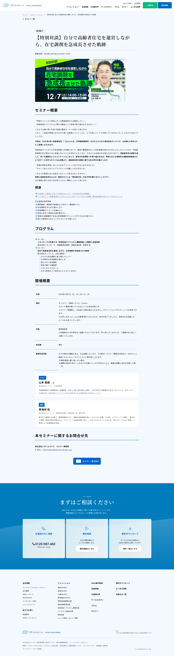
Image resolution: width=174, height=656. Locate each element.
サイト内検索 (37, 649)
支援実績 (85, 7)
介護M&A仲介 (62, 594)
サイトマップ (27, 649)
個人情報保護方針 (62, 642)
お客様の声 (95, 7)
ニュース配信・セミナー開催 (68, 618)
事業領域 (26, 614)
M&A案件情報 (97, 583)
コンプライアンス (88, 646)
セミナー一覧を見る (87, 461)
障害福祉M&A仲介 (64, 598)
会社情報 (137, 3)
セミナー (125, 7)
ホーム (25, 15)
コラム (117, 7)
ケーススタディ (106, 7)
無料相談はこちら (87, 548)
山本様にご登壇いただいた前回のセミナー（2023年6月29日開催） (64, 193)
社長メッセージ (28, 594)
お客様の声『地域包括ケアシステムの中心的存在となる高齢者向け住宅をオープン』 (70, 393)
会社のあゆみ (27, 598)
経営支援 (61, 615)
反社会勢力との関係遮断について (70, 646)
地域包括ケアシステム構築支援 (68, 608)
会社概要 (26, 591)
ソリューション (72, 7)
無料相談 (164, 5)
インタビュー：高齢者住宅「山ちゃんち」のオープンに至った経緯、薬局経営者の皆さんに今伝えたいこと (80, 196)
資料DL (150, 5)
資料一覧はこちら (130, 548)
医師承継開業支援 (64, 604)
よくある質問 (135, 7)
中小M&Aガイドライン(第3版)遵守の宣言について (39, 642)
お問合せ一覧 (121, 594)
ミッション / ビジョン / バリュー (34, 587)
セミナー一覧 (30, 19)
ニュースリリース (29, 604)
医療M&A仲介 (62, 591)
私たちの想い (127, 3)
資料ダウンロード (123, 583)
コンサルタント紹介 (30, 601)
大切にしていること (30, 618)
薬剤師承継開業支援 (65, 601)
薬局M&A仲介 (62, 587)
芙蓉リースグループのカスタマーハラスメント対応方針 (40, 646)
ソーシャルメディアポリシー (79, 642)
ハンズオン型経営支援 (65, 611)
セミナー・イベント (36, 15)
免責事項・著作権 (102, 646)
